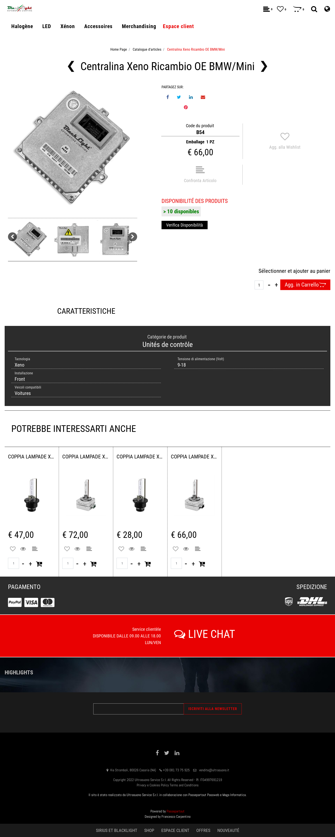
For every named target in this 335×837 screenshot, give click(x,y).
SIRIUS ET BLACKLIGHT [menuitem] (116, 830)
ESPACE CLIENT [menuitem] (175, 830)
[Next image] (132, 236)
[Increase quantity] (276, 284)
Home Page (118, 49)
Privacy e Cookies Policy (153, 785)
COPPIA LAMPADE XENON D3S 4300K (86, 457)
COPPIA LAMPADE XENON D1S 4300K (194, 457)
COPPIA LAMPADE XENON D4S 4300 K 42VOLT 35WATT (31, 457)
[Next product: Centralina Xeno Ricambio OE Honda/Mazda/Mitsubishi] (264, 66)
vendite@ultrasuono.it (214, 770)
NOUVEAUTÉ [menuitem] (228, 830)
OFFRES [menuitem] (203, 830)
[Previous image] (12, 236)
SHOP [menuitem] (149, 830)
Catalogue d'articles (147, 49)
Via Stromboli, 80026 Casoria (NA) (133, 770)
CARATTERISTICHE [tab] (86, 311)
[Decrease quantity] (269, 284)
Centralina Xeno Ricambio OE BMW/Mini (196, 49)
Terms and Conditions (184, 785)
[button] (72, 149)
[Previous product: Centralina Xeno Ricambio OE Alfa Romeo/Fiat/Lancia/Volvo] (71, 66)
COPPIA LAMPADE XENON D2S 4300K (140, 457)
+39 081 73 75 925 (176, 770)
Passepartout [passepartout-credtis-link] (176, 811)
